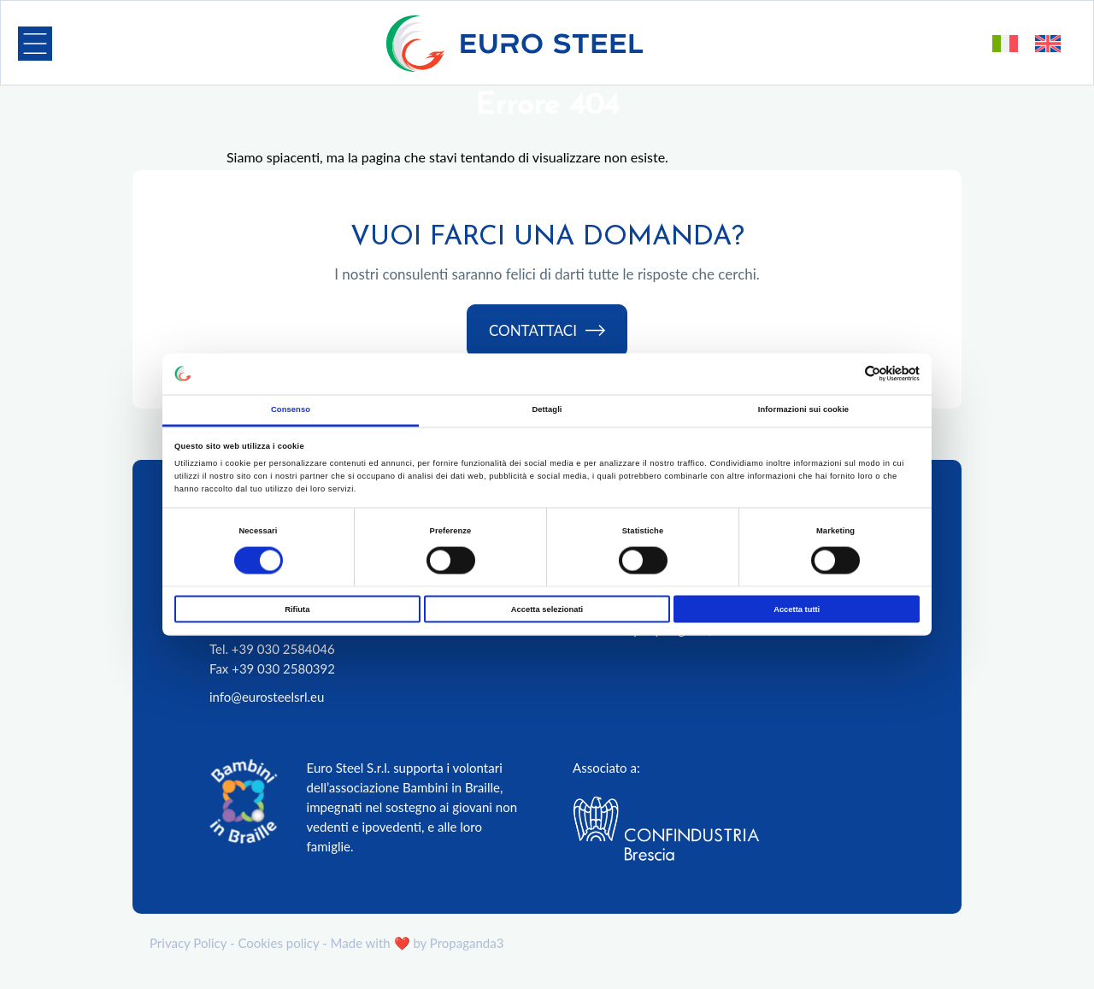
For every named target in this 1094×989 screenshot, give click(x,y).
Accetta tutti (796, 609)
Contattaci (547, 331)
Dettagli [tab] (547, 408)
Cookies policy (278, 943)
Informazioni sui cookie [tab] (803, 408)
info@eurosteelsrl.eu (266, 696)
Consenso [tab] (290, 408)
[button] (35, 43)
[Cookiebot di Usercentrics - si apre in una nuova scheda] (845, 374)
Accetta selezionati (547, 609)
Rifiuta (297, 609)
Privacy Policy (188, 943)
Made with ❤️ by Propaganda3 (417, 943)
